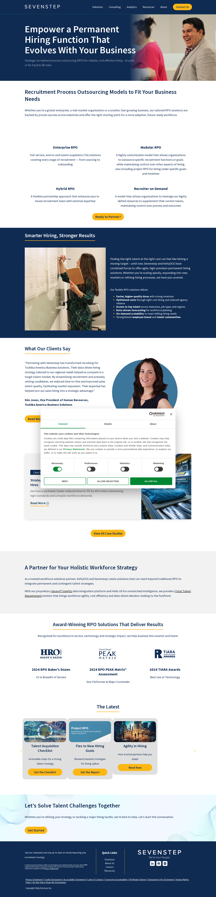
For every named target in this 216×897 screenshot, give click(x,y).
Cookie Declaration (53, 879)
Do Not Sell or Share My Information (49, 882)
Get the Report (90, 772)
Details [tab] (108, 424)
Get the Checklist (45, 772)
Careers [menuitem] (110, 866)
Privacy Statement (73, 449)
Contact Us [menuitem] (182, 7)
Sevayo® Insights (61, 591)
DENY (65, 481)
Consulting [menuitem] (115, 7)
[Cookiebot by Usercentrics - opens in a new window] (151, 414)
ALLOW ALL (151, 481)
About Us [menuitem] (109, 863)
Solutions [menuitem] (97, 7)
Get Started (36, 830)
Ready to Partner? (108, 217)
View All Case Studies (108, 533)
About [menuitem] (163, 7)
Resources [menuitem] (148, 7)
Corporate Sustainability (116, 879)
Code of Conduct (95, 879)
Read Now (135, 767)
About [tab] (153, 424)
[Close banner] (171, 414)
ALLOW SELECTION (108, 481)
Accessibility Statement (75, 879)
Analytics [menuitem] (132, 7)
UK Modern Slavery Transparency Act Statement (152, 879)
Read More (35, 419)
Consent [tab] (63, 424)
